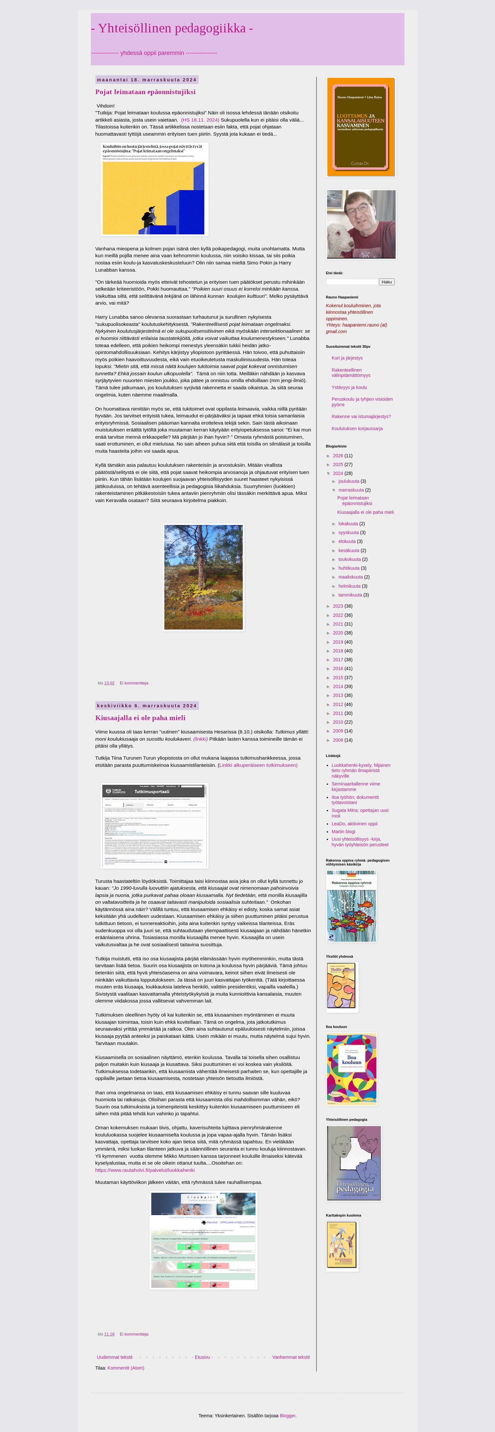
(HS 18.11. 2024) (200, 120)
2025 (338, 464)
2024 (338, 473)
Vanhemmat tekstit (291, 1357)
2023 (338, 606)
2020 (338, 632)
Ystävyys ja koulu (349, 387)
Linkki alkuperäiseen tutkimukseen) (258, 765)
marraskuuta (351, 490)
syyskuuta (349, 532)
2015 (338, 677)
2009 (338, 730)
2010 (338, 722)
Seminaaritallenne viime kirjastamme (356, 786)
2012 (338, 704)
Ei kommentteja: (135, 683)
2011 (338, 713)
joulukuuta (349, 481)
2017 (338, 659)
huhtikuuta (349, 568)
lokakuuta (348, 523)
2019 (338, 642)
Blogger (287, 1415)
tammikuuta (350, 595)
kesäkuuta (349, 550)
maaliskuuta (351, 577)
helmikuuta (350, 586)
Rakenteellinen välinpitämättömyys (351, 372)
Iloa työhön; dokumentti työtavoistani (355, 800)
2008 (338, 740)
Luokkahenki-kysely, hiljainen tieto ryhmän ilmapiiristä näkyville (361, 771)
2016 (338, 668)
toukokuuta (350, 559)
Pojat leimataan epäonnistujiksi (145, 92)
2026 (338, 455)
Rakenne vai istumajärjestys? (361, 416)
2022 (338, 615)
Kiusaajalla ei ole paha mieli (140, 718)
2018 (338, 650)
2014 (338, 686)
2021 (338, 624)
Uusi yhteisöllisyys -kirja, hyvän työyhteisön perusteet (360, 841)
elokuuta (347, 541)
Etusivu (202, 1357)
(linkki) (200, 739)
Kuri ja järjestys (347, 358)
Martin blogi (343, 831)
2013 (338, 695)
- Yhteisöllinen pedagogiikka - (172, 28)
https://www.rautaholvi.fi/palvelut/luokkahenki (145, 1170)
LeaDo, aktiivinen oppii (355, 823)
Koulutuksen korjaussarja (357, 428)
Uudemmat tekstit (115, 1357)
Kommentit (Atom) (125, 1368)
